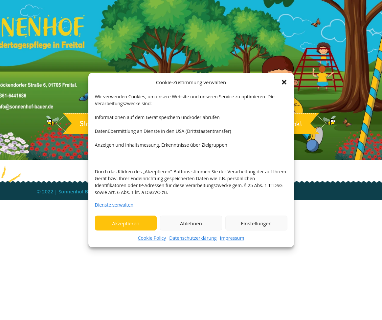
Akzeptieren (125, 223)
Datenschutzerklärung (192, 238)
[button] (284, 82)
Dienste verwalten (114, 205)
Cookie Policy (152, 238)
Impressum (232, 238)
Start (87, 123)
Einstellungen (256, 223)
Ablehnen (191, 223)
